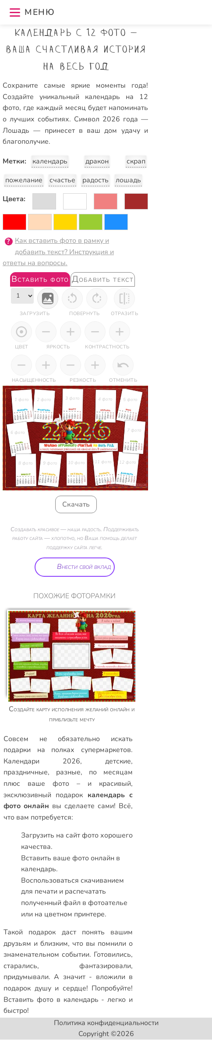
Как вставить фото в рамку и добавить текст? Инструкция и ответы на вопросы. (58, 252)
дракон (97, 161)
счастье (62, 180)
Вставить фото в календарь (51, 1000)
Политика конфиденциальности (106, 1023)
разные (68, 772)
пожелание (23, 180)
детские (118, 761)
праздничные (26, 772)
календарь (49, 161)
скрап (136, 161)
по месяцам (111, 772)
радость (95, 180)
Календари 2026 (42, 761)
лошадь (128, 180)
